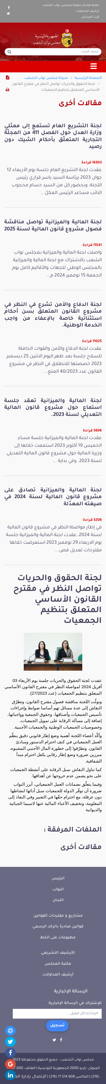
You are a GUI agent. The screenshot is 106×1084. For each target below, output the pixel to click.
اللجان (58, 900)
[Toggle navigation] (93, 66)
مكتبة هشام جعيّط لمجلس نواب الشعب (70, 5)
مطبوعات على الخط (58, 938)
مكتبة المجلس (58, 964)
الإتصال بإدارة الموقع (26, 1077)
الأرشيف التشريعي (58, 953)
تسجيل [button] (57, 1025)
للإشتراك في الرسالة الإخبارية (75, 1003)
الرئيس (58, 878)
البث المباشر (90, 17)
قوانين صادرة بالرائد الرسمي (58, 927)
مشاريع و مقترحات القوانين (58, 916)
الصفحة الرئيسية (88, 78)
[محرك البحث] (53, 51)
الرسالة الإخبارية (71, 991)
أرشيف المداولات (87, 11)
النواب (58, 890)
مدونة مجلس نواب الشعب (46, 78)
